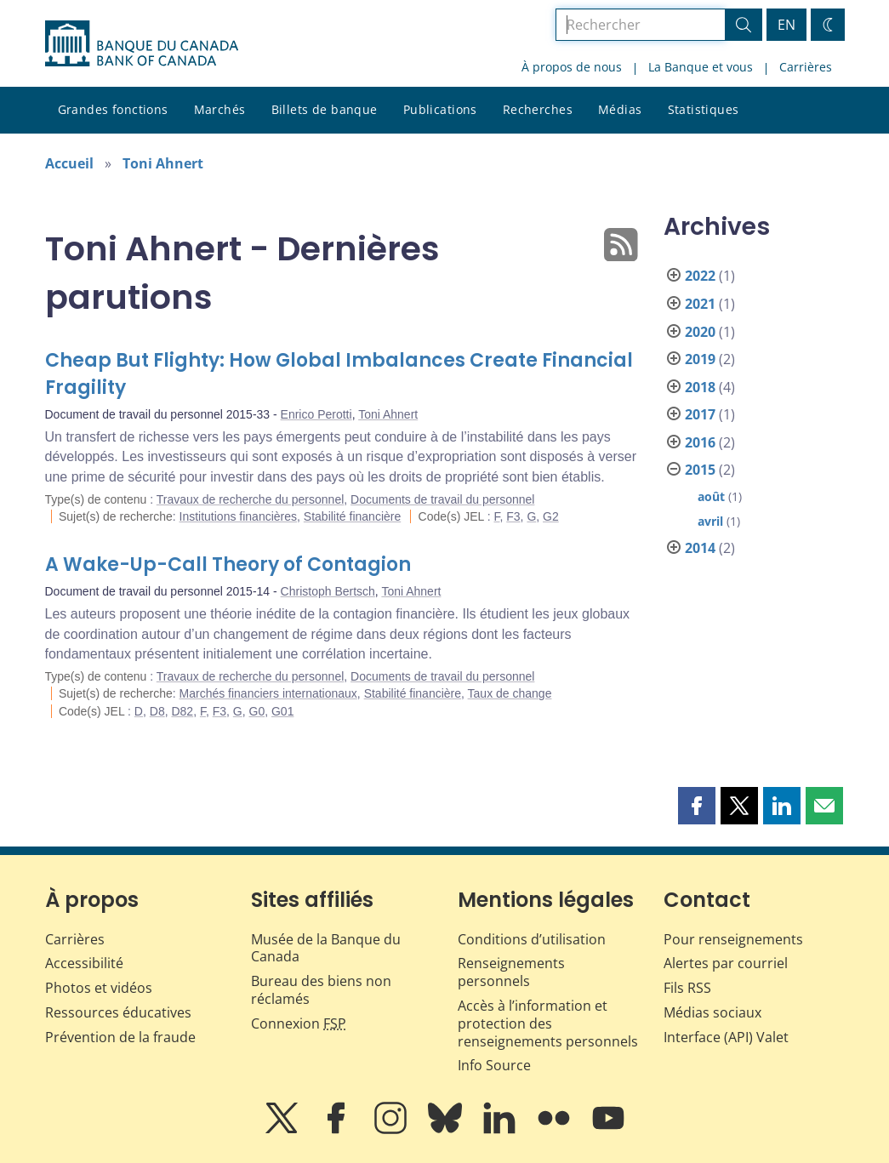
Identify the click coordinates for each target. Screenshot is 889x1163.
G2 (551, 516)
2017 (700, 414)
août (711, 496)
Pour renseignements (733, 939)
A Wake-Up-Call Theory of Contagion (228, 564)
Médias (620, 109)
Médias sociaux (712, 1012)
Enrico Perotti (316, 414)
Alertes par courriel (726, 963)
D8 (157, 711)
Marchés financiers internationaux (268, 693)
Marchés (220, 109)
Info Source (494, 1065)
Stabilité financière (352, 516)
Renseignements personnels (511, 972)
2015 (700, 469)
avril (710, 521)
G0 (257, 711)
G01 (282, 711)
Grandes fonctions (113, 109)
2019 (700, 359)
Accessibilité (84, 963)
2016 (700, 442)
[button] (696, 805)
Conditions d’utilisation (532, 939)
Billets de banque (324, 109)
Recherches (538, 109)
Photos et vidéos (98, 987)
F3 (513, 516)
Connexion (298, 1023)
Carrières (805, 67)
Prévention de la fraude (120, 1037)
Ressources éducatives (118, 1012)
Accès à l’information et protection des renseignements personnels (548, 1023)
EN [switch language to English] (786, 24)
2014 (700, 548)
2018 (700, 387)
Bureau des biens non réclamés (321, 990)
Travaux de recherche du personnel (251, 499)
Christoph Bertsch (328, 591)
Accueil (69, 163)
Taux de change (510, 693)
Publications (440, 109)
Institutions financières (239, 516)
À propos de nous (571, 67)
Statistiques (703, 109)
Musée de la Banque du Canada (326, 948)
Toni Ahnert (163, 163)
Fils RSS (687, 987)
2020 (700, 331)
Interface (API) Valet (726, 1037)
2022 (700, 275)
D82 (182, 711)
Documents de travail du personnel (442, 499)
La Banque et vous (700, 67)
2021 (700, 303)
